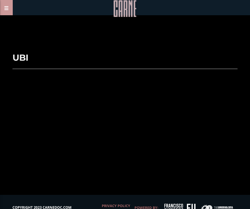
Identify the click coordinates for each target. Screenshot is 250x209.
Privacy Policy (116, 205)
